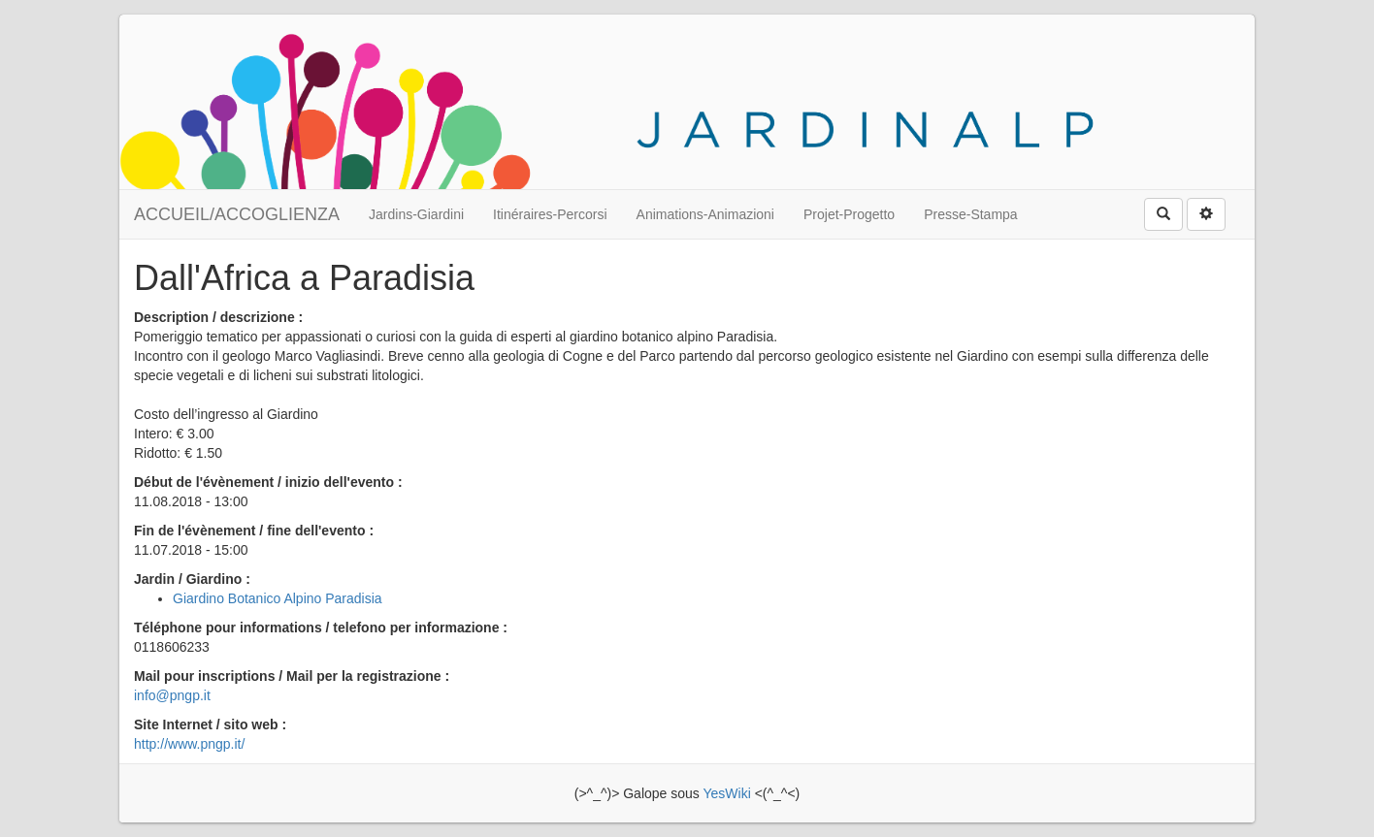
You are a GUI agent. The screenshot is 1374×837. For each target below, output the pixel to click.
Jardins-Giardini (416, 214)
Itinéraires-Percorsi (549, 214)
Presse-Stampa (970, 214)
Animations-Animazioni (705, 214)
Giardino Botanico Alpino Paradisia (277, 598)
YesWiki (726, 793)
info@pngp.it (172, 695)
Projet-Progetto (849, 214)
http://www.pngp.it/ (189, 744)
